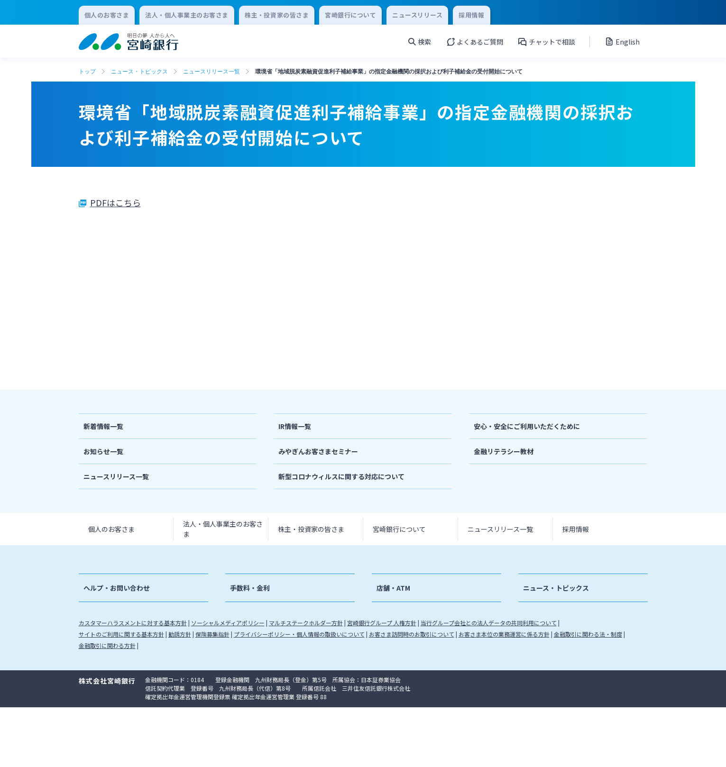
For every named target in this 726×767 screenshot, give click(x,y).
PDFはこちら (115, 202)
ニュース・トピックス (139, 71)
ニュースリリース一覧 (211, 71)
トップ (87, 71)
